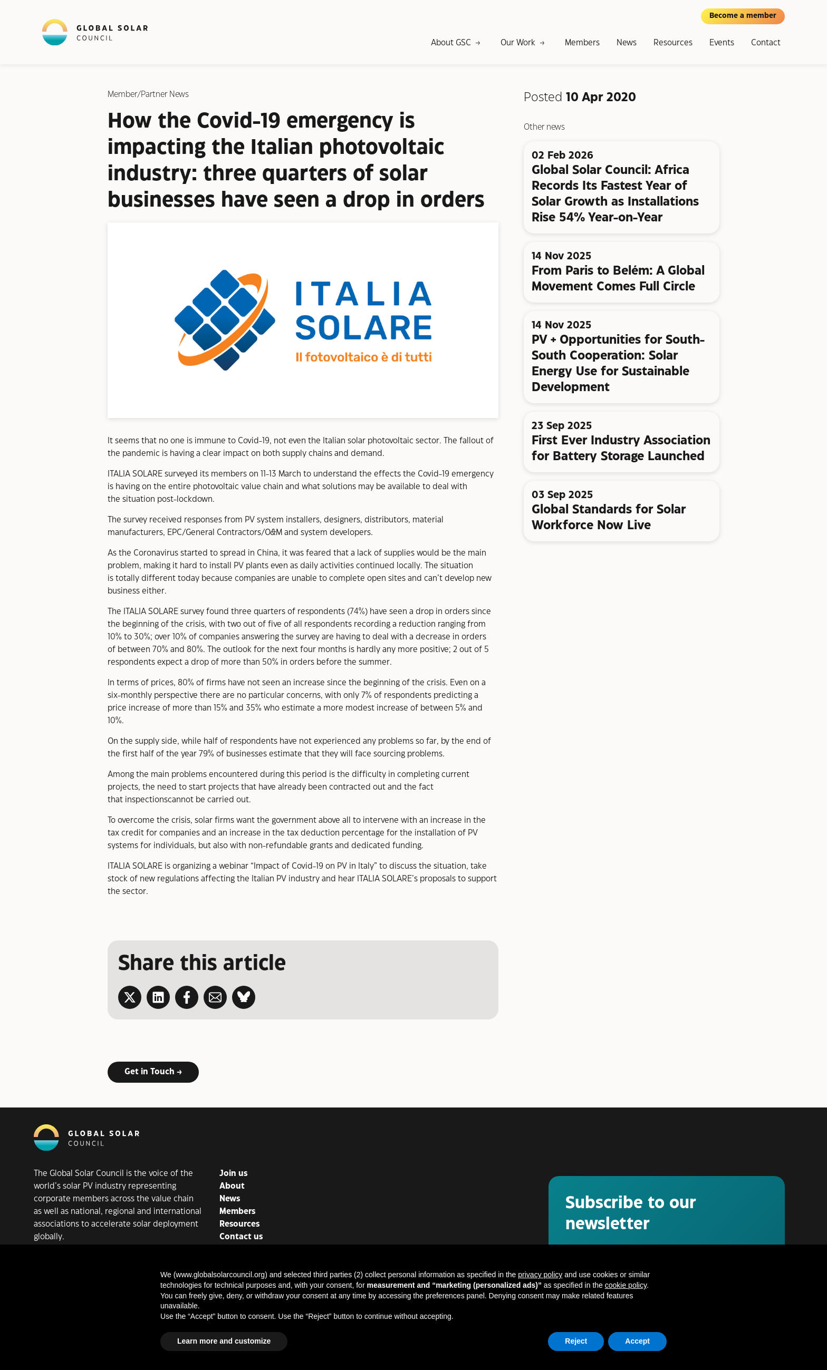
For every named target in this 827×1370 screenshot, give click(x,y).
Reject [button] (576, 1341)
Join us (233, 1174)
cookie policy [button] (626, 1285)
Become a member (742, 16)
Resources (673, 43)
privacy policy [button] (540, 1274)
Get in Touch (149, 1071)
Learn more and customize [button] (224, 1341)
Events (721, 43)
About (232, 1186)
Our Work (518, 43)
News (627, 43)
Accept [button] (637, 1341)
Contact (766, 43)
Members (582, 43)
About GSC (451, 43)
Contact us (241, 1237)
